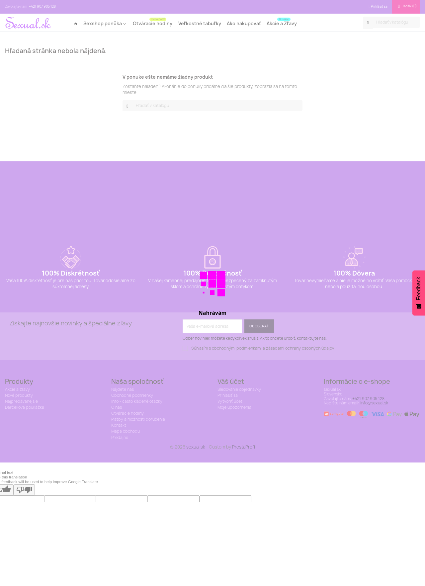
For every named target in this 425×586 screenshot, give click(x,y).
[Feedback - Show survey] (418, 292)
